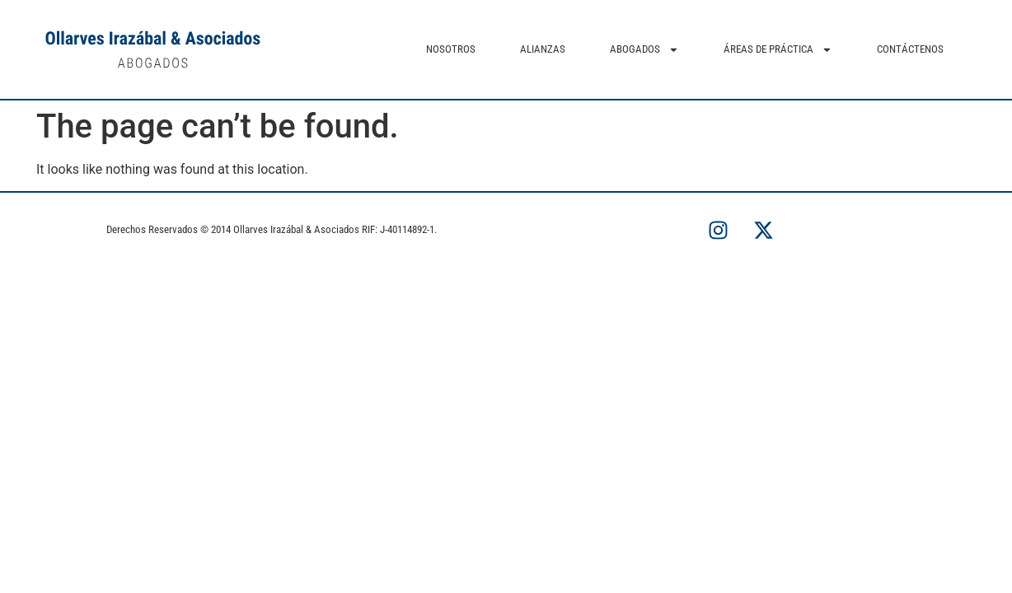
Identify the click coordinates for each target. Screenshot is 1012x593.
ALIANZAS (542, 49)
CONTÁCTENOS (910, 49)
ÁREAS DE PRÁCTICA (778, 49)
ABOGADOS (644, 49)
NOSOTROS (451, 49)
